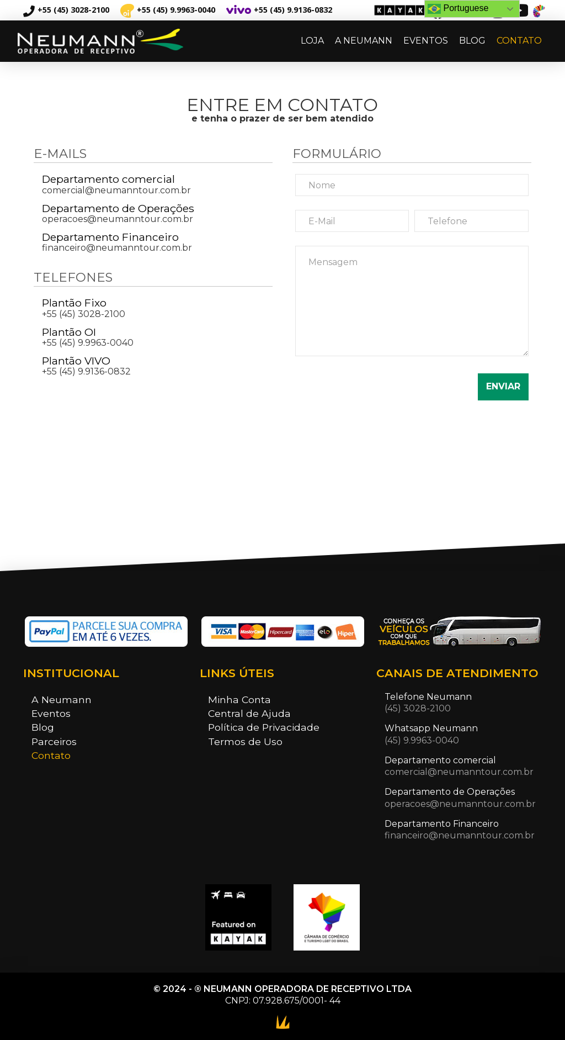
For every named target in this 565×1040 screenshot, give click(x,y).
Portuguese (458, 8)
